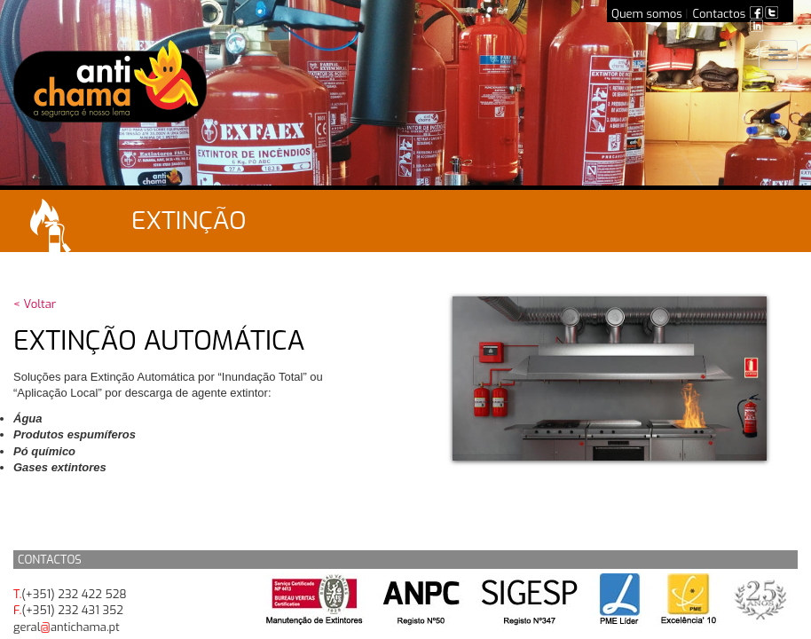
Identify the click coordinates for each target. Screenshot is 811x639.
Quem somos (646, 13)
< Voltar (34, 304)
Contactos (719, 13)
